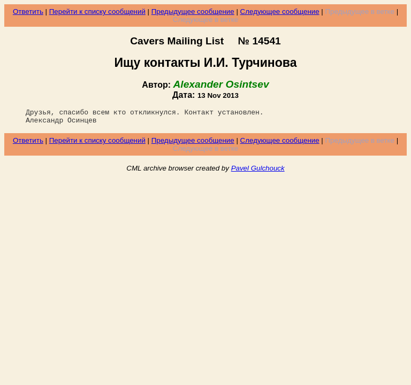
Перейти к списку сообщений (97, 11)
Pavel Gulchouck (258, 171)
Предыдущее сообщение (192, 11)
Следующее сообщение (279, 11)
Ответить (28, 11)
